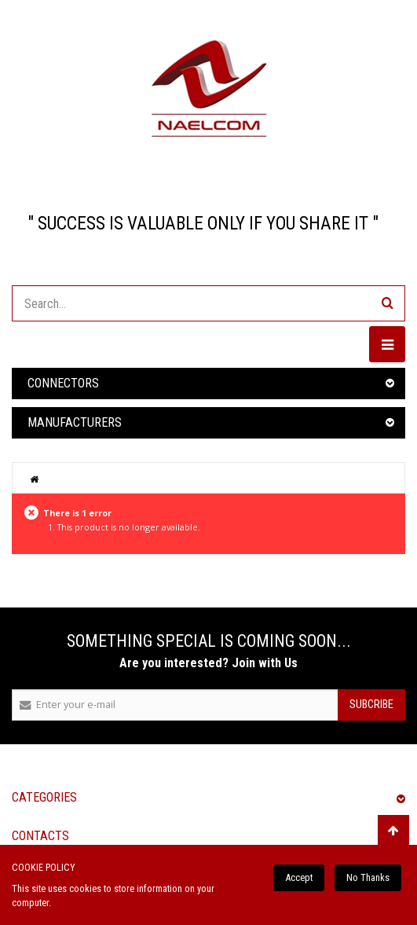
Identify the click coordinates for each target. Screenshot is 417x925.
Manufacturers (74, 422)
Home (34, 478)
